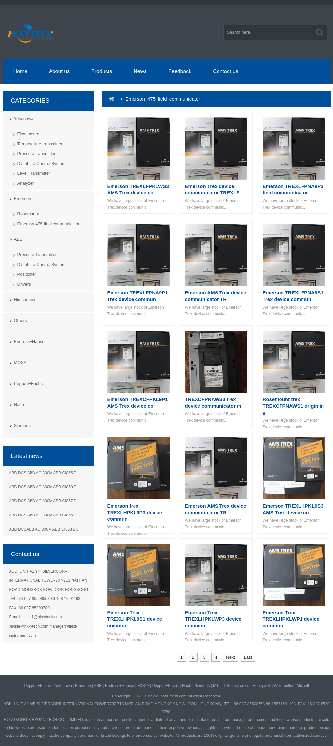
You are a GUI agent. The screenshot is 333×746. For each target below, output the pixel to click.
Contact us (225, 71)
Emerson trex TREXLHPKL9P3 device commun (134, 512)
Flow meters (29, 133)
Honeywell (261, 685)
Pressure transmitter (36, 153)
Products (101, 71)
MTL (217, 685)
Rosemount (28, 214)
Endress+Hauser (30, 341)
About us (59, 71)
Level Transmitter (33, 173)
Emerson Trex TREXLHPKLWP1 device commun (291, 619)
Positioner (26, 274)
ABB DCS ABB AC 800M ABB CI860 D (43, 487)
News (140, 71)
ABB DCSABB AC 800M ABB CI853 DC (44, 529)
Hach (19, 404)
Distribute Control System (41, 163)
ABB (18, 239)
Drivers (24, 284)
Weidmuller (284, 685)
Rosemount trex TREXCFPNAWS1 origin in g (293, 405)
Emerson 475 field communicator (48, 223)
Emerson (22, 198)
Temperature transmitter (40, 143)
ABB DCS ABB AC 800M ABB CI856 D (43, 515)
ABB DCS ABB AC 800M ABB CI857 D (43, 501)
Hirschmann (25, 299)
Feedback (179, 71)
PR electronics (236, 685)
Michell (303, 685)
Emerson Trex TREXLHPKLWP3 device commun (213, 619)
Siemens (22, 425)
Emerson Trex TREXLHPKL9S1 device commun (134, 619)
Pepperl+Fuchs (28, 383)
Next (230, 657)
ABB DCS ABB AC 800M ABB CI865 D (43, 473)
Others (20, 320)
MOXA (20, 362)
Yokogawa (24, 118)
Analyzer (25, 183)
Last (248, 657)
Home (20, 71)
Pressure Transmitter (37, 254)
